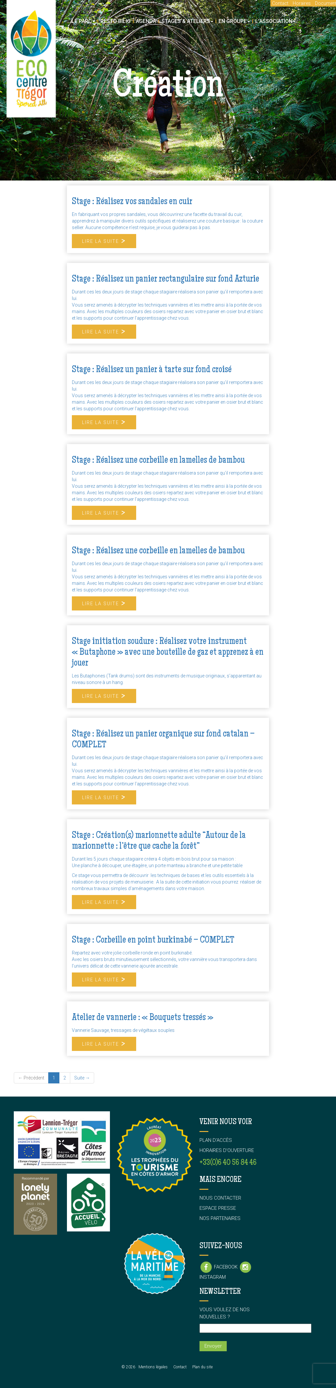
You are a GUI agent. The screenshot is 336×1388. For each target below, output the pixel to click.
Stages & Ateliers (187, 21)
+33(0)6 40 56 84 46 (228, 1163)
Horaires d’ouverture (227, 1150)
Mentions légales (153, 1367)
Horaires (302, 3)
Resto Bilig (115, 21)
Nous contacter (220, 1198)
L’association (275, 21)
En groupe (234, 21)
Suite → (82, 1077)
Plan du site (202, 1367)
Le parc (83, 21)
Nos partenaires (220, 1218)
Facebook (219, 1267)
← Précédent (31, 1077)
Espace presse (218, 1208)
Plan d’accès (216, 1140)
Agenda (146, 21)
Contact (280, 3)
